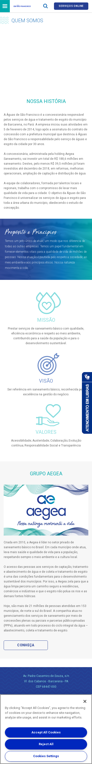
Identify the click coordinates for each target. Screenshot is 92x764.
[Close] (84, 701)
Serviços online (71, 6)
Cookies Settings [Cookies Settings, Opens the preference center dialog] (46, 756)
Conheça (25, 645)
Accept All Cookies (46, 732)
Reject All (46, 744)
